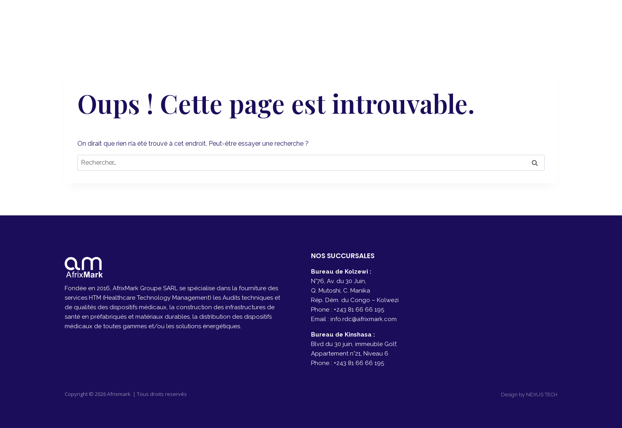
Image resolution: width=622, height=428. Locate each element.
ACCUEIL (300, 20)
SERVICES (392, 20)
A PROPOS (344, 20)
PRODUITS (439, 20)
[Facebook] (529, 20)
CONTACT (486, 20)
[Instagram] (548, 20)
